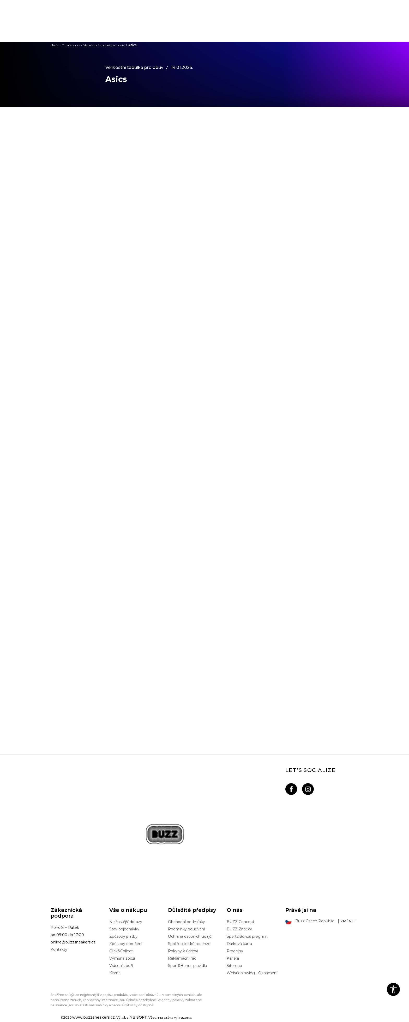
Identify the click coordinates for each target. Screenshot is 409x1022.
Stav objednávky (124, 929)
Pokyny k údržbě (183, 951)
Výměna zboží (122, 958)
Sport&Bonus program (247, 936)
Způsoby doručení (125, 943)
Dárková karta (239, 943)
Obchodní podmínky (186, 921)
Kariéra (233, 958)
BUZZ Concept (240, 921)
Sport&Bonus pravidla (187, 965)
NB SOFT (138, 1017)
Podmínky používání (186, 929)
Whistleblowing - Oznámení (252, 973)
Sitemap (234, 965)
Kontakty (59, 949)
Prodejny (235, 951)
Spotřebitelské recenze (189, 943)
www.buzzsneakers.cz (93, 1017)
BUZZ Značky (239, 929)
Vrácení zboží (121, 965)
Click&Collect (121, 951)
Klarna (115, 973)
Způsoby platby (123, 936)
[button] (393, 989)
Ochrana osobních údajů (190, 936)
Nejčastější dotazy (125, 921)
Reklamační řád (182, 958)
